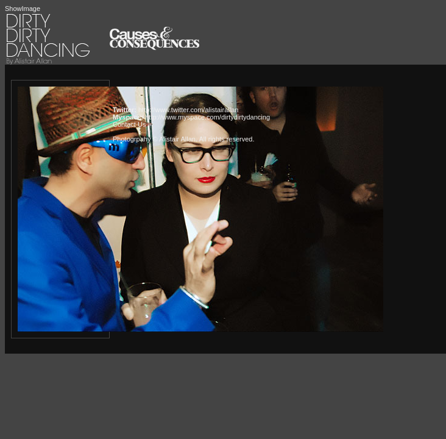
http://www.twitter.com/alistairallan (188, 109)
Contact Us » (132, 124)
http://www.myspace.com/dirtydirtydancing (207, 117)
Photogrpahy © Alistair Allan (154, 139)
